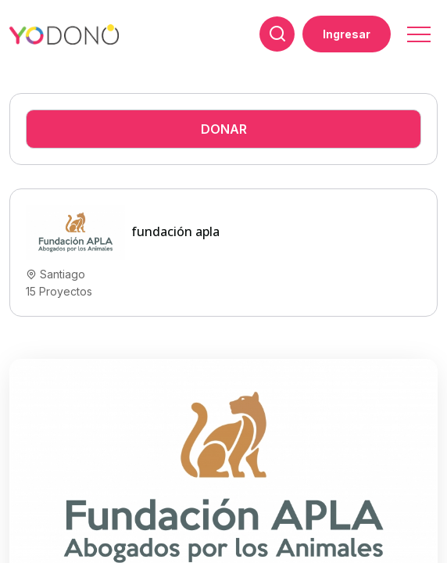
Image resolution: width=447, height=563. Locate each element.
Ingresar (346, 34)
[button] (418, 29)
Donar (224, 129)
